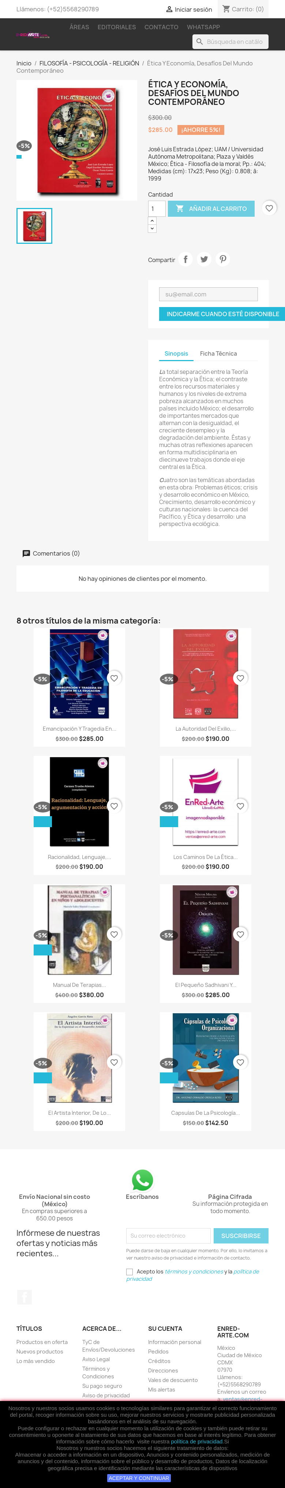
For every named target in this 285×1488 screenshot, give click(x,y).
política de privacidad (196, 1441)
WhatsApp (203, 27)
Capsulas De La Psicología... (205, 1112)
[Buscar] (230, 41)
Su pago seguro (102, 1385)
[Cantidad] (157, 209)
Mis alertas (161, 1389)
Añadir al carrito (211, 208)
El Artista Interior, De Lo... (79, 1112)
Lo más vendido (35, 1361)
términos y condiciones (194, 1271)
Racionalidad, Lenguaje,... (79, 856)
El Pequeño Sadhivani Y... (205, 984)
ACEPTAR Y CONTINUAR (139, 1478)
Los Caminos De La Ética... (205, 856)
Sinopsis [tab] (176, 353)
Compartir (185, 259)
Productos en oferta (42, 1342)
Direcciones (163, 1370)
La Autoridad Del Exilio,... (206, 728)
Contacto (162, 27)
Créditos (159, 1361)
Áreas (79, 27)
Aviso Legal (96, 1359)
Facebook (24, 1297)
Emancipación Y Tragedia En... (79, 728)
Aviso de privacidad (106, 1395)
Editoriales (117, 27)
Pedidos (158, 1351)
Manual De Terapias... (79, 984)
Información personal (174, 1342)
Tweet (204, 259)
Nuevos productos (39, 1351)
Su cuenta (165, 1329)
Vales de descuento (173, 1380)
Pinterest (222, 259)
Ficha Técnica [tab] (218, 353)
